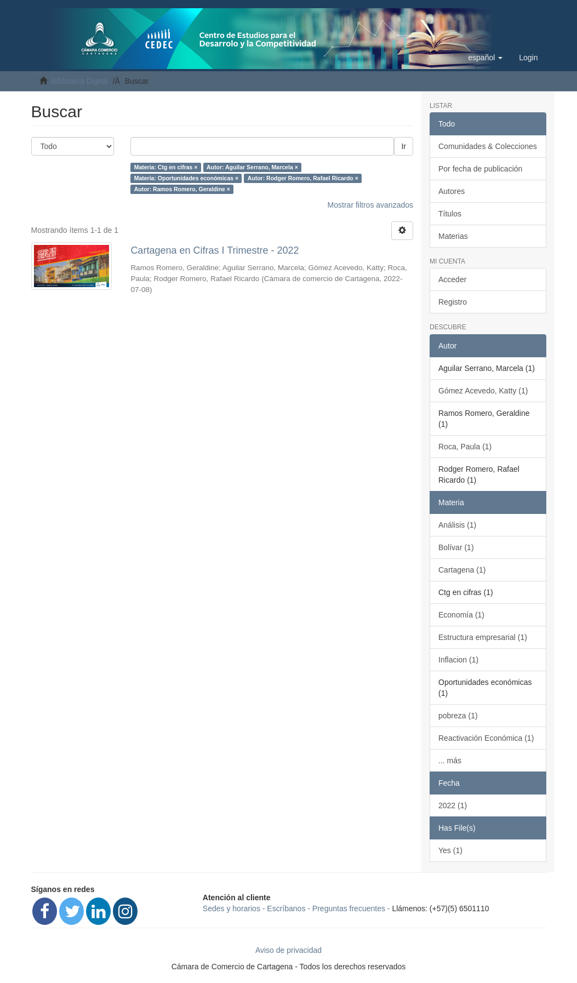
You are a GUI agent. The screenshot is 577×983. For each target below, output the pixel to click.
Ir (403, 146)
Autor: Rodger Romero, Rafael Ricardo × (303, 178)
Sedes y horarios (231, 908)
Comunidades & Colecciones (487, 146)
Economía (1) (461, 614)
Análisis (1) (457, 525)
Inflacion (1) (458, 659)
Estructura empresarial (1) (482, 637)
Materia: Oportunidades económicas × (186, 178)
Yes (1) (450, 850)
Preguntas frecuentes (348, 908)
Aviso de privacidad (288, 950)
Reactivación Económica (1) (486, 738)
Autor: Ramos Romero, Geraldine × (182, 189)
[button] (485, 57)
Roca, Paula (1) (465, 446)
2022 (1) (452, 805)
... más (449, 760)
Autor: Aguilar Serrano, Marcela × (252, 167)
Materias (453, 236)
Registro (452, 302)
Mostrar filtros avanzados (370, 205)
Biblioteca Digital (79, 81)
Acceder (452, 279)
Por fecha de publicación (480, 168)
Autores (451, 191)
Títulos (449, 213)
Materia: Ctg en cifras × (166, 167)
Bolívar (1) (456, 547)
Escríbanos (286, 908)
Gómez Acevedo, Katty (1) (483, 390)
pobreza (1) (458, 715)
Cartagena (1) (461, 569)
